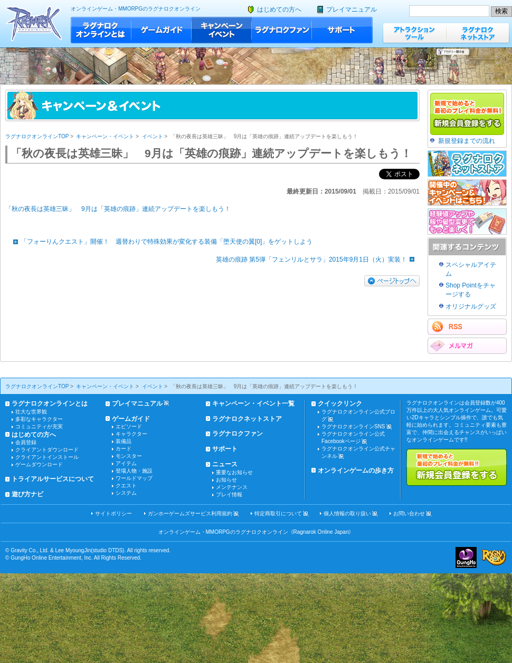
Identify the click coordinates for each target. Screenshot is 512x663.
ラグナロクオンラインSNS (353, 426)
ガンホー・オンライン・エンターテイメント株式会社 (466, 557)
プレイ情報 (229, 494)
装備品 (123, 441)
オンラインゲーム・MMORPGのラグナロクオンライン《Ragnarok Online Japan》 (256, 532)
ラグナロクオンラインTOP (37, 136)
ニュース (225, 464)
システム (126, 493)
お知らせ (226, 480)
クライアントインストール (47, 457)
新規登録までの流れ (466, 141)
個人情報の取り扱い (347, 513)
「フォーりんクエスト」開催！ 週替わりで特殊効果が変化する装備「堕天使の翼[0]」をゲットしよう (160, 241)
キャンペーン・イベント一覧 (253, 403)
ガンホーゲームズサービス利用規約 (190, 513)
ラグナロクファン (282, 30)
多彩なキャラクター (39, 419)
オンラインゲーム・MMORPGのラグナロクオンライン (136, 9)
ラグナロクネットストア (477, 33)
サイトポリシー (113, 513)
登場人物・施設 (134, 471)
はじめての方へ (279, 9)
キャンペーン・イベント (222, 30)
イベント (152, 136)
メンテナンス (232, 487)
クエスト (126, 485)
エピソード (129, 426)
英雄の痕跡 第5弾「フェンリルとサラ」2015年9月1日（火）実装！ (318, 259)
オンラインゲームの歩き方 (356, 470)
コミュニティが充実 (39, 426)
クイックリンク (340, 403)
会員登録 (25, 442)
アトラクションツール (414, 33)
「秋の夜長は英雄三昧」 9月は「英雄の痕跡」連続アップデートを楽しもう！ (118, 209)
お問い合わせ (409, 513)
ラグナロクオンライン (34, 23)
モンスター (129, 456)
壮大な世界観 (31, 412)
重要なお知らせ (234, 472)
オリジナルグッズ (470, 306)
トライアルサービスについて (53, 479)
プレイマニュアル (351, 9)
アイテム (126, 463)
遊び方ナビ (27, 494)
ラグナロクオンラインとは (101, 30)
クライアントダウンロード (47, 450)
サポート (342, 30)
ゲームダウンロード (39, 464)
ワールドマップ (134, 478)
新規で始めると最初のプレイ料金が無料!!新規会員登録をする (456, 467)
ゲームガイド (161, 30)
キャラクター (131, 434)
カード (123, 448)
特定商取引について (278, 513)
